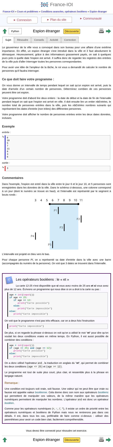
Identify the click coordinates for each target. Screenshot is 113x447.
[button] (15, 31)
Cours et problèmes (27, 11)
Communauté (92, 18)
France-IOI (56, 4)
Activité (54, 39)
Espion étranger (98, 11)
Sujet (8, 39)
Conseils (39, 39)
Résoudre (22, 39)
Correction (70, 39)
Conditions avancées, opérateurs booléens (64, 11)
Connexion (24, 20)
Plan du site (58, 19)
